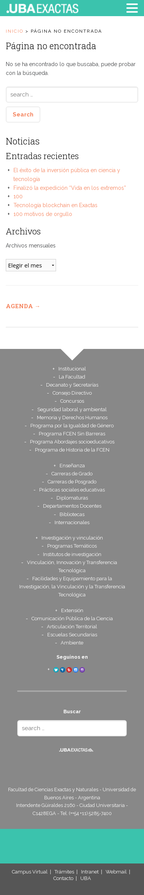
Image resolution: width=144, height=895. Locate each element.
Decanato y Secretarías (72, 385)
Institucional (72, 369)
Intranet (90, 872)
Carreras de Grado (72, 474)
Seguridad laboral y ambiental (72, 409)
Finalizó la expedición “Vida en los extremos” (69, 188)
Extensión (72, 610)
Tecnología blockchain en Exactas (55, 205)
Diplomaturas (72, 498)
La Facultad (72, 377)
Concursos (72, 401)
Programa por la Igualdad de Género (72, 425)
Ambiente (72, 643)
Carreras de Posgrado (72, 482)
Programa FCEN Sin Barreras (72, 434)
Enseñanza (72, 465)
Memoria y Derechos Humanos (72, 417)
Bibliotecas (72, 514)
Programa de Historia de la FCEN (72, 450)
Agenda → (23, 306)
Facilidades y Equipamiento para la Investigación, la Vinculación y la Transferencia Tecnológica (72, 587)
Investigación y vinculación (72, 538)
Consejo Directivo (72, 393)
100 (18, 196)
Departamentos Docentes (72, 506)
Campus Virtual (30, 872)
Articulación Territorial (72, 626)
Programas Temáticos (72, 546)
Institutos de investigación (72, 554)
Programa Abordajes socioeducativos (72, 442)
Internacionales (72, 522)
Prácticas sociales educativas (72, 490)
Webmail (116, 872)
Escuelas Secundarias (72, 635)
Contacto (63, 878)
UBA (85, 878)
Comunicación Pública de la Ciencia (72, 618)
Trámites (64, 872)
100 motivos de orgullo (42, 214)
